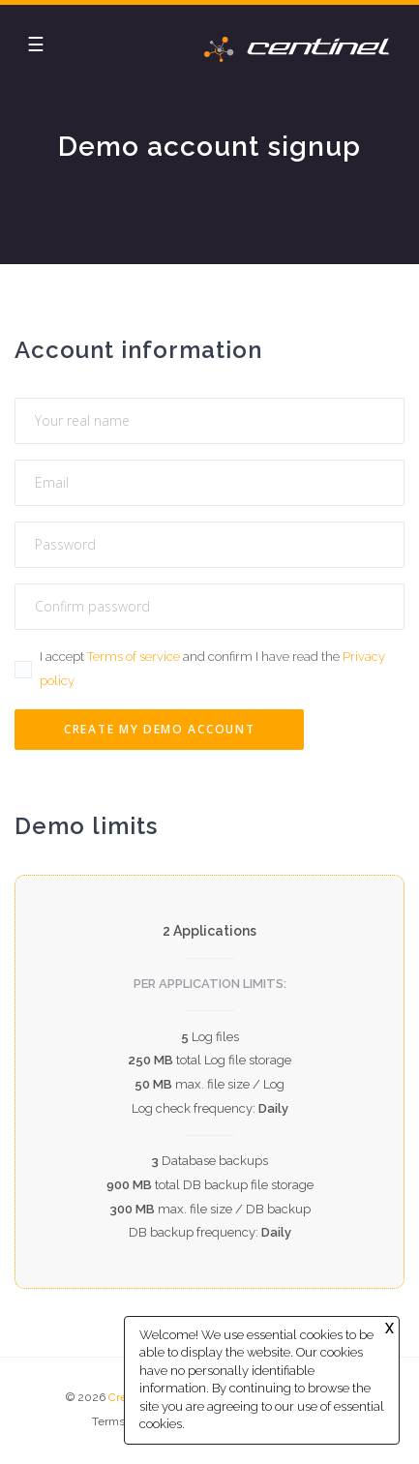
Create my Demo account (159, 729)
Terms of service (133, 656)
